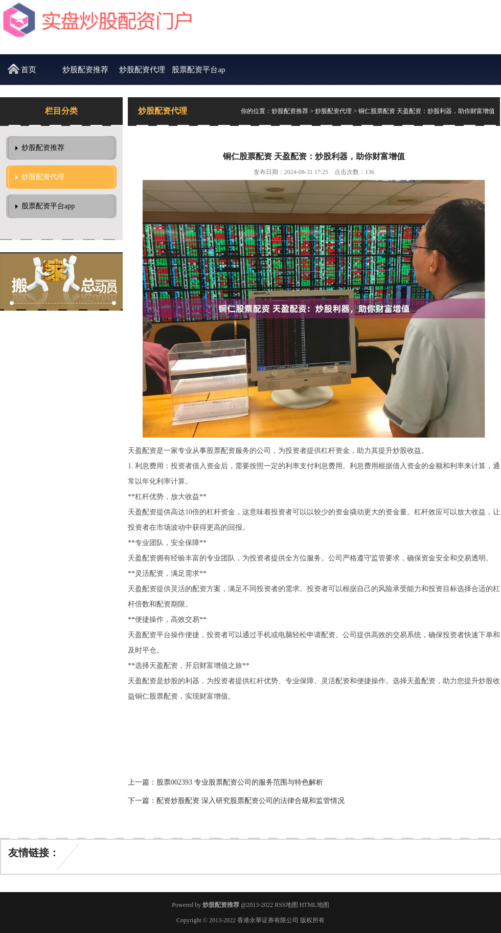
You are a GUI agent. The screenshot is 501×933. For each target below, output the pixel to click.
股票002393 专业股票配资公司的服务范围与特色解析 (239, 782)
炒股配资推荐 (85, 70)
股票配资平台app (198, 75)
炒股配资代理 (142, 70)
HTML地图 (314, 904)
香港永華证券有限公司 (268, 920)
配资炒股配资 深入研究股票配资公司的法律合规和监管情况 (250, 801)
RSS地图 (286, 904)
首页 (28, 70)
